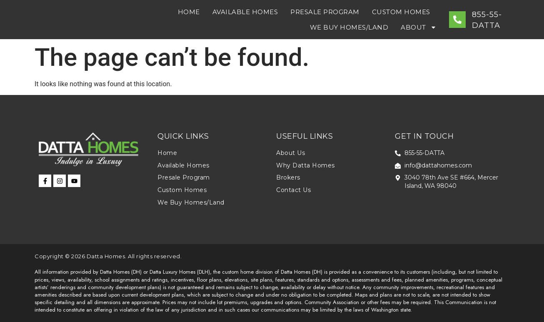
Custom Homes (401, 12)
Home (189, 12)
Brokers (288, 177)
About (419, 27)
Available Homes (245, 12)
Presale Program (324, 12)
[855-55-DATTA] (457, 19)
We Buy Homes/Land (349, 27)
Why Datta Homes (305, 165)
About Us (290, 153)
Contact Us (293, 190)
